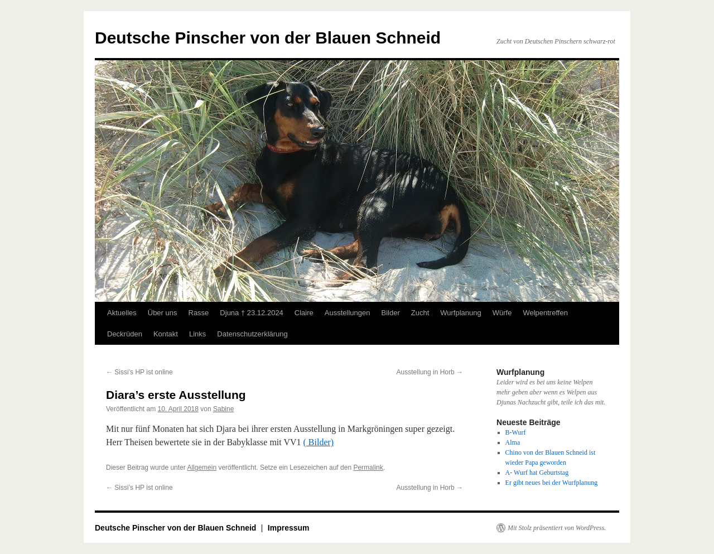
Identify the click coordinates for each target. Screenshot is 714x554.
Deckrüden (124, 334)
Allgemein (201, 467)
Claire (304, 313)
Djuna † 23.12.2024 (251, 313)
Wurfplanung (460, 313)
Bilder (390, 313)
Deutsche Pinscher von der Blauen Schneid (268, 37)
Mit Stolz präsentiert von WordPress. (557, 528)
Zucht (420, 313)
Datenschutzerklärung (252, 334)
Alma (512, 442)
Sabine (223, 409)
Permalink (368, 467)
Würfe (502, 313)
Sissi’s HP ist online (139, 372)
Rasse (199, 313)
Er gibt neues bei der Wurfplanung (551, 482)
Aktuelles (122, 313)
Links (197, 334)
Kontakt (165, 334)
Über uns (162, 313)
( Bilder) (318, 442)
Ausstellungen (347, 313)
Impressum (289, 527)
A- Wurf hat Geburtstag (537, 472)
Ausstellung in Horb (430, 372)
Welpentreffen (545, 313)
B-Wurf (515, 432)
